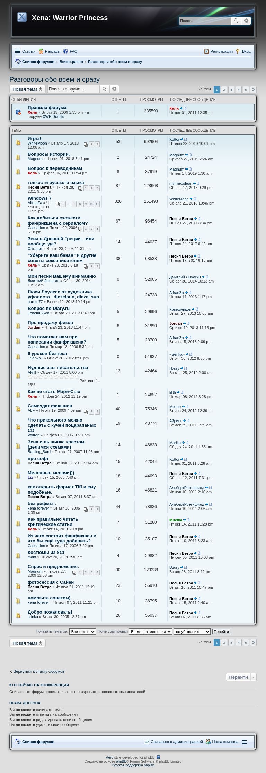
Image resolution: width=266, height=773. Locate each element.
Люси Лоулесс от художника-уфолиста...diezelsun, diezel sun (63, 294)
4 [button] (239, 90)
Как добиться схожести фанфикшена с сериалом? (58, 220)
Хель (32, 112)
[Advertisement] (64, 656)
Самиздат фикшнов (50, 405)
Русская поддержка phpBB (133, 765)
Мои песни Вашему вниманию (62, 276)
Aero (109, 757)
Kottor (174, 139)
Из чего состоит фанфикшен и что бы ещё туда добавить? (62, 538)
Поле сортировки (135, 631)
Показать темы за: (66, 631)
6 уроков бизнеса (47, 353)
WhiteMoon (37, 143)
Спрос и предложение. (53, 566)
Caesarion (36, 228)
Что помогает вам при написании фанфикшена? (57, 339)
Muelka (175, 520)
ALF (31, 410)
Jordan (34, 327)
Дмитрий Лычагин (43, 281)
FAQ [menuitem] (73, 51)
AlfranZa (35, 203)
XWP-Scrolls (53, 116)
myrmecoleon (180, 183)
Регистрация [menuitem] (222, 51)
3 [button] (231, 90)
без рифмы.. (42, 503)
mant (32, 557)
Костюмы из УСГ (46, 552)
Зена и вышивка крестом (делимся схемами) (56, 444)
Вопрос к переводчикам (55, 168)
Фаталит (35, 248)
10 (91, 204)
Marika (175, 443)
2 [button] (224, 90)
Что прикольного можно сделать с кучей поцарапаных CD (62, 425)
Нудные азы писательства (58, 367)
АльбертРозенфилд (186, 488)
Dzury (174, 368)
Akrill (32, 372)
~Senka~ (35, 358)
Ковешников (38, 313)
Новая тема (25, 89)
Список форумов (38, 62)
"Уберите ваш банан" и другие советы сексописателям (62, 258)
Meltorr (175, 407)
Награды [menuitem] (53, 51)
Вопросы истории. (49, 154)
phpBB (121, 761)
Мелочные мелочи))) (51, 472)
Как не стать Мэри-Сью (54, 391)
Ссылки (29, 51)
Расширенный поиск (246, 21)
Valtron (33, 435)
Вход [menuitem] (246, 51)
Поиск (236, 21)
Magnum (35, 159)
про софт (38, 458)
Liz (30, 477)
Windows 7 (40, 198)
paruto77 (35, 301)
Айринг (175, 421)
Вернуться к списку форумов (39, 671)
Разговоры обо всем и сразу (115, 62)
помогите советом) (49, 597)
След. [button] (253, 89)
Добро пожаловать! (50, 612)
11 (97, 204)
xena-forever (38, 508)
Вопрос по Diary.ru (49, 308)
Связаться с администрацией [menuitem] (177, 742)
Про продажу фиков (50, 322)
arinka (33, 617)
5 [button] (246, 90)
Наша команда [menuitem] (225, 742)
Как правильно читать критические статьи (53, 521)
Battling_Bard (39, 452)
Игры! (34, 138)
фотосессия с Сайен (51, 582)
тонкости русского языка (56, 182)
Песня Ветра (39, 187)
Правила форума (47, 107)
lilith (172, 392)
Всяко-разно (71, 62)
